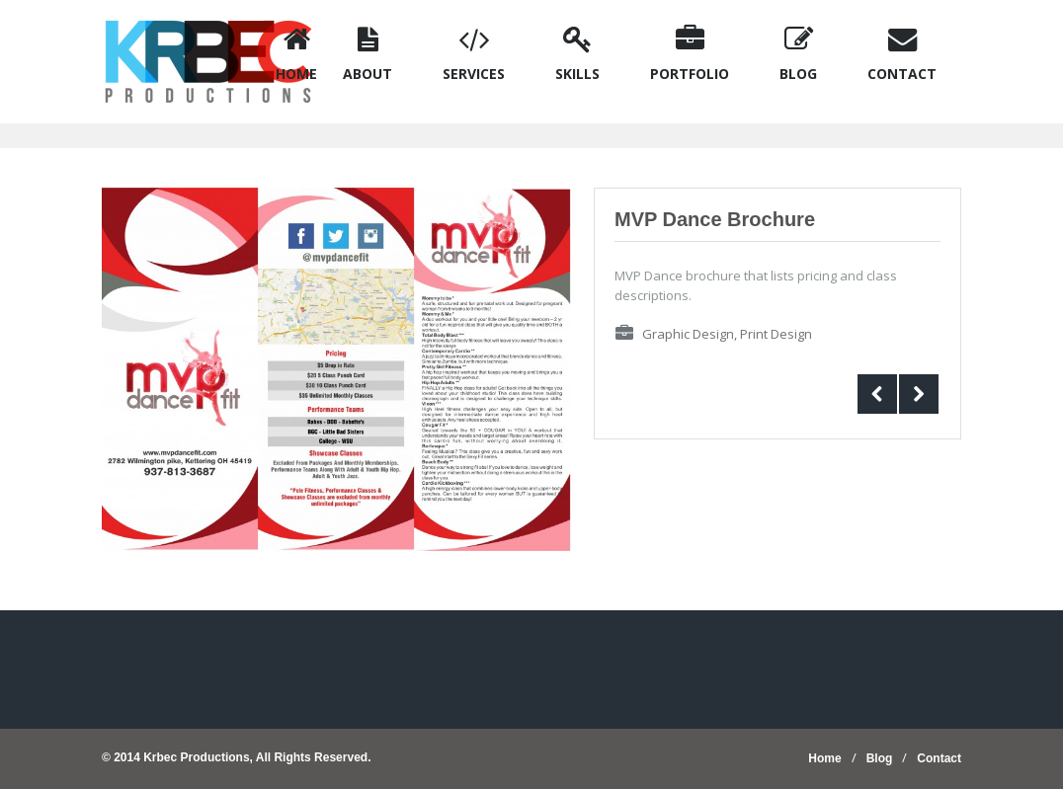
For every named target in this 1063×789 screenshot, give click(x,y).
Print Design (776, 334)
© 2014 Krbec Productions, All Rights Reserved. (236, 757)
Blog (879, 758)
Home (824, 758)
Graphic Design (688, 334)
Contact (939, 758)
